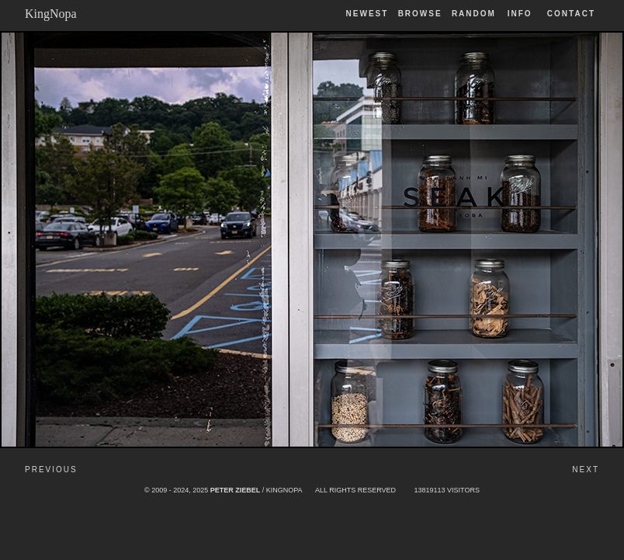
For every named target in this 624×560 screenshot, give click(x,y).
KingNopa (51, 13)
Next (585, 469)
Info (520, 13)
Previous (51, 469)
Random (476, 13)
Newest (367, 13)
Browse (420, 13)
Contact (571, 13)
